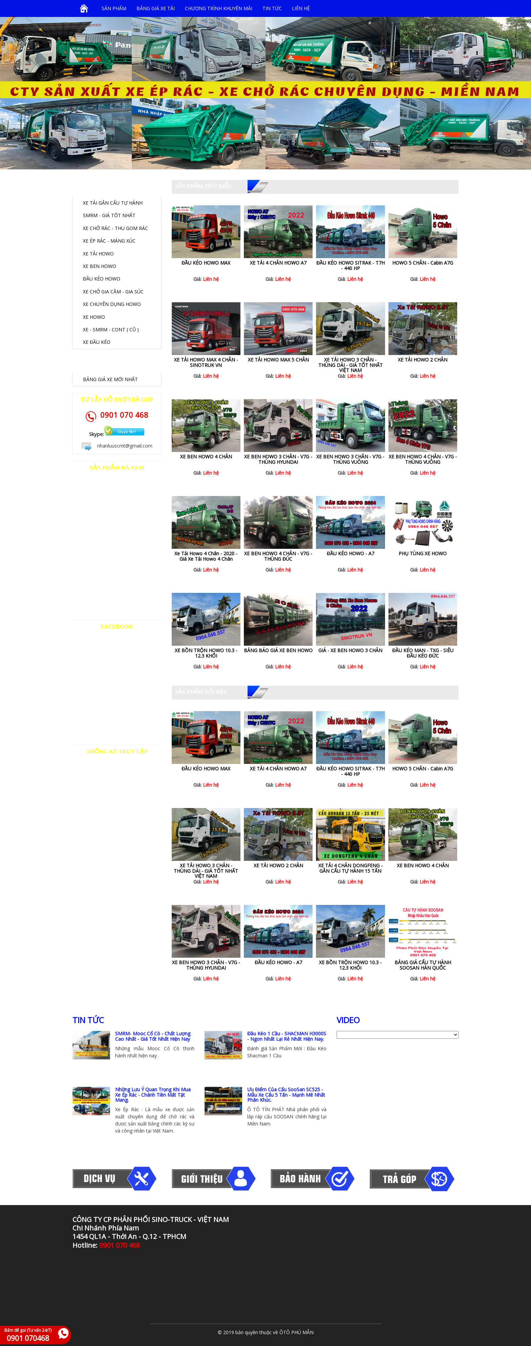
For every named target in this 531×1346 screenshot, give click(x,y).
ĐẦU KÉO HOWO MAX (206, 263)
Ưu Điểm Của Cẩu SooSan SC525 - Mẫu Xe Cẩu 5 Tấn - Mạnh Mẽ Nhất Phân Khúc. (286, 1094)
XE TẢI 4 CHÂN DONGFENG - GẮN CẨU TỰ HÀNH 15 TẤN (350, 868)
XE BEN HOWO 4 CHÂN (206, 456)
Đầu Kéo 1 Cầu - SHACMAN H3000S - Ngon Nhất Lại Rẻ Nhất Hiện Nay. (286, 1036)
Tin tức (272, 8)
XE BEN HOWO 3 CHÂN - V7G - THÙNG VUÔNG (350, 459)
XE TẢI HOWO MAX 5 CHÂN (278, 359)
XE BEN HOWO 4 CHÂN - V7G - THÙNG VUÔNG (423, 459)
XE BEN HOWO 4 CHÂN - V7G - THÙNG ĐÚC (278, 556)
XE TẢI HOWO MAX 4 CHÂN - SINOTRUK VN (206, 362)
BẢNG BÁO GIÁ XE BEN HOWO (278, 650)
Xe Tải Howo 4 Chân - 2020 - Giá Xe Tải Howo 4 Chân (205, 556)
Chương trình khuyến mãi (218, 8)
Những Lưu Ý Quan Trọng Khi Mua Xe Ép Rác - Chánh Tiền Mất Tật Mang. (153, 1094)
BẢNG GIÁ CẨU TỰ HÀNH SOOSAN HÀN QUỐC (423, 965)
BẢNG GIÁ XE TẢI (155, 8)
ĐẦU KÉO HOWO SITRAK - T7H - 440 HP (350, 265)
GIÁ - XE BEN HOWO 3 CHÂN (350, 650)
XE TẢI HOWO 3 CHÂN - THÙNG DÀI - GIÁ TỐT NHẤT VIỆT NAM (350, 364)
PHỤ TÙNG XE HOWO (423, 553)
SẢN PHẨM (114, 8)
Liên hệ (301, 8)
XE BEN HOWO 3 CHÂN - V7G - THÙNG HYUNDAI (278, 459)
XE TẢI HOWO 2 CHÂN (422, 359)
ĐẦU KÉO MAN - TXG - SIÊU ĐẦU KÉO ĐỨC (422, 653)
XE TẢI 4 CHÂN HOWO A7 (278, 263)
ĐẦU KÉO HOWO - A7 (350, 553)
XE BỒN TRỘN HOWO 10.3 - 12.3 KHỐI (206, 653)
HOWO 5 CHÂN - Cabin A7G (422, 263)
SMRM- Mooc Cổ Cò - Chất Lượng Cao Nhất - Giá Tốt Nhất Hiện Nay (152, 1036)
